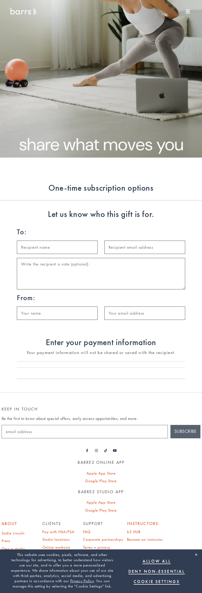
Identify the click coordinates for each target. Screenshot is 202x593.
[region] (101, 571)
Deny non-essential (156, 571)
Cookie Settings (157, 581)
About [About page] (9, 523)
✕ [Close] (196, 554)
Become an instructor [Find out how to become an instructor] (145, 539)
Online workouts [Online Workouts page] (56, 547)
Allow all (157, 561)
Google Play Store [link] (101, 480)
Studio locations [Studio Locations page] (56, 539)
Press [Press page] (6, 540)
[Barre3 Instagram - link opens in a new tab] (96, 450)
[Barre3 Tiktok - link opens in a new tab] (105, 450)
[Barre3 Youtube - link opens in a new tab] (114, 450)
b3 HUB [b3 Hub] (133, 531)
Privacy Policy (82, 581)
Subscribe (185, 431)
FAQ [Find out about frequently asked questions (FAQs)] (86, 531)
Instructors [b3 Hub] (142, 523)
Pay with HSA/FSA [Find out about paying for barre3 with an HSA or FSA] (58, 531)
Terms (88, 547)
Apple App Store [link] (101, 473)
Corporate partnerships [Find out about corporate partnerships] (103, 539)
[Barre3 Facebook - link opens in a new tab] (87, 450)
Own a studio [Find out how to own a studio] (13, 548)
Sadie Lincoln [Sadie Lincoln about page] (13, 533)
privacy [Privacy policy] (104, 547)
